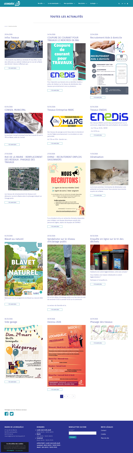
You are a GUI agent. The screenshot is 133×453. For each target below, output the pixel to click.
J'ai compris (10, 450)
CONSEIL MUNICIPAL (15, 109)
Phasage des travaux (101, 322)
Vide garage (11, 322)
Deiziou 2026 (54, 322)
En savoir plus (19, 450)
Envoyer (72, 437)
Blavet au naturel (14, 239)
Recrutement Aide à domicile (106, 37)
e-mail (71, 430)
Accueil (6, 26)
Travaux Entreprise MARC (60, 109)
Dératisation (97, 157)
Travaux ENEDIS (98, 109)
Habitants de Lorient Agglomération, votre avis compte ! (108, 272)
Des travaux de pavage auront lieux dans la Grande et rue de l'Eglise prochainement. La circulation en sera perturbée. (65, 134)
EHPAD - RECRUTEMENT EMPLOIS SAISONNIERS (64, 158)
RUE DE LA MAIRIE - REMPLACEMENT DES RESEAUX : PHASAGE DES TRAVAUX (23, 160)
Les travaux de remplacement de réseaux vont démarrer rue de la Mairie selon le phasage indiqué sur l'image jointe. (23, 196)
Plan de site (105, 438)
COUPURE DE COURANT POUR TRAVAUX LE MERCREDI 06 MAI (63, 39)
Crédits (103, 434)
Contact (103, 430)
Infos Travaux (12, 37)
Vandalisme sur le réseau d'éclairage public (61, 240)
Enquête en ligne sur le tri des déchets (106, 240)
